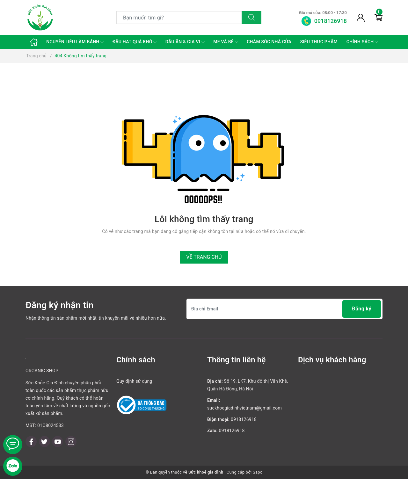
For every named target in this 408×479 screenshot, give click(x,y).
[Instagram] (70, 441)
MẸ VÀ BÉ (225, 42)
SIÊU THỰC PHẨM (319, 41)
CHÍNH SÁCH (362, 42)
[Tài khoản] (361, 17)
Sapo (258, 472)
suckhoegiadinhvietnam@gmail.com (244, 407)
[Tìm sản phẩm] (179, 17)
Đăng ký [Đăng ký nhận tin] (361, 309)
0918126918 (244, 419)
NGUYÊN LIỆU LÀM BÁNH (75, 42)
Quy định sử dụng (134, 381)
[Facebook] (31, 441)
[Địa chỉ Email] (284, 309)
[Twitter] (44, 441)
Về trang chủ (204, 257)
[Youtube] (57, 441)
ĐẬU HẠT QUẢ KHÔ (135, 42)
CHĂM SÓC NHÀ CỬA (269, 41)
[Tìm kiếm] (251, 17)
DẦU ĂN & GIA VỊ (185, 42)
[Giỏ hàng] (378, 17)
